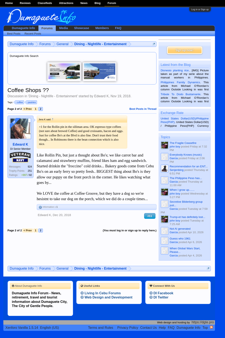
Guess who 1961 (180, 238)
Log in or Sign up (200, 9)
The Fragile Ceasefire (183, 143)
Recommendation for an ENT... (189, 166)
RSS (211, 327)
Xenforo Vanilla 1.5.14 (21, 327)
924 (30, 166)
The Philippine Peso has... (186, 178)
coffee (19, 102)
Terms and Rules (100, 327)
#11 (149, 216)
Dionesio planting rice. (175, 70)
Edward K (101, 96)
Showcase (81, 28)
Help (162, 327)
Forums (47, 28)
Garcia (174, 158)
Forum (112, 3)
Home (9, 3)
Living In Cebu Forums (101, 293)
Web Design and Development (106, 297)
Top (205, 327)
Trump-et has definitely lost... (187, 217)
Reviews (25, 3)
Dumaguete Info (23, 28)
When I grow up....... (182, 189)
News (84, 3)
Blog (98, 3)
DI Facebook (161, 293)
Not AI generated (180, 228)
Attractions (66, 3)
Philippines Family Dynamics (180, 82)
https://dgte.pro (203, 322)
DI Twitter (159, 297)
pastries (31, 102)
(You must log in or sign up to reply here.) (129, 230)
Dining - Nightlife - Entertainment (53, 96)
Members (102, 28)
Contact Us (148, 327)
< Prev (27, 108)
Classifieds (45, 3)
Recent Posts (32, 33)
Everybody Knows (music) (186, 154)
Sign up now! (185, 50)
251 (30, 170)
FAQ (118, 28)
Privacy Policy (127, 327)
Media (63, 28)
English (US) (49, 327)
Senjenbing (177, 170)
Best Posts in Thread (143, 108)
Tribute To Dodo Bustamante (180, 94)
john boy (175, 146)
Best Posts (13, 33)
